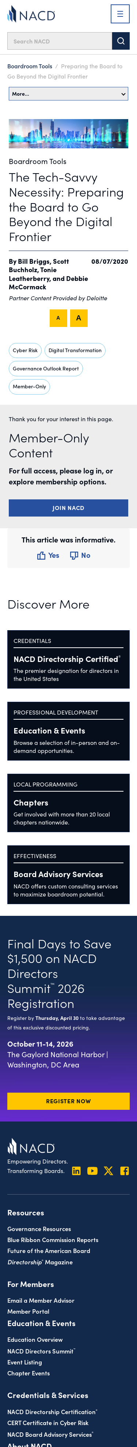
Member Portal (28, 1311)
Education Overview (35, 1339)
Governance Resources (39, 1228)
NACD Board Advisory (50, 1434)
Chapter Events (28, 1372)
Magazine (40, 1261)
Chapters (31, 802)
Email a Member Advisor (41, 1300)
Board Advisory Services (58, 873)
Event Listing (24, 1361)
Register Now (68, 1101)
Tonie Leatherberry (33, 273)
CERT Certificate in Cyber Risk (47, 1422)
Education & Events (49, 730)
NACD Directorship (67, 658)
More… (69, 93)
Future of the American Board (48, 1250)
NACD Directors (41, 1351)
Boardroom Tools (29, 66)
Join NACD (68, 507)
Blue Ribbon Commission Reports (52, 1239)
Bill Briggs (34, 261)
